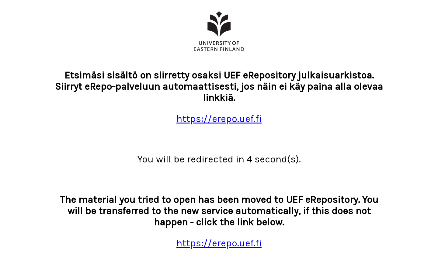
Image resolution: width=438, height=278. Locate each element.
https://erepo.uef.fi (219, 118)
